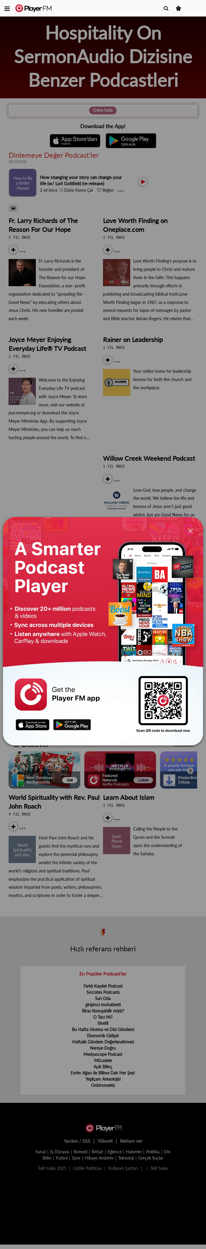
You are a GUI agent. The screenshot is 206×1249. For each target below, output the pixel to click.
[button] (7, 8)
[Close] (190, 531)
